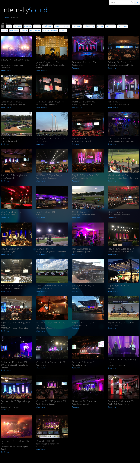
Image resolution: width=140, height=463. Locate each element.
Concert (37, 26)
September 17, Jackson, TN (14, 362)
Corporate (77, 26)
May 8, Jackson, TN (45, 212)
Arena (8, 26)
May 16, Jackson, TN (117, 212)
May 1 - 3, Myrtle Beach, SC (85, 175)
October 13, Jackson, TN (84, 362)
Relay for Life (35, 30)
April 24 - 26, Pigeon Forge (49, 175)
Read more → (6, 70)
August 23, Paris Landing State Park (15, 324)
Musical (4, 30)
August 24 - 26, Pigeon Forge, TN (50, 324)
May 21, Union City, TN (12, 248)
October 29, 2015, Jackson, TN (51, 401)
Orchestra (14, 30)
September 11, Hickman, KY (121, 322)
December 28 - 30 (45, 441)
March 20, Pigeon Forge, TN (50, 101)
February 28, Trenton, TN (13, 101)
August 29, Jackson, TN (83, 322)
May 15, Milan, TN (81, 212)
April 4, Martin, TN (116, 101)
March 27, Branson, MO (84, 101)
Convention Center (62, 26)
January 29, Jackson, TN (47, 62)
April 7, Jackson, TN (81, 138)
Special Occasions (50, 30)
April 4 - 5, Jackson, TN (11, 138)
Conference (47, 26)
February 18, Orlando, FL (120, 62)
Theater (63, 30)
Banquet (27, 26)
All (2, 26)
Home (7, 17)
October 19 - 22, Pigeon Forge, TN (122, 361)
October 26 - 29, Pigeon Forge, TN (15, 403)
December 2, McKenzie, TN (121, 401)
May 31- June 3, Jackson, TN (121, 248)
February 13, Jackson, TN (84, 62)
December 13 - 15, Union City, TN (15, 443)
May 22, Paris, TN (44, 248)
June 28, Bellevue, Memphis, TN (51, 285)
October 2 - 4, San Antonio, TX (50, 362)
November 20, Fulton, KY (84, 401)
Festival (100, 26)
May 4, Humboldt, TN (118, 175)
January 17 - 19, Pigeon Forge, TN (15, 61)
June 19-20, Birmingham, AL (14, 285)
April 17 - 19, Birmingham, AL (14, 175)
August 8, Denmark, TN (119, 285)
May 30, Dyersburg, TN (83, 248)
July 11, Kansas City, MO (83, 285)
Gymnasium (122, 26)
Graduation (110, 26)
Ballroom (17, 26)
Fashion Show (89, 26)
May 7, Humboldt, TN (11, 212)
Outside (24, 30)
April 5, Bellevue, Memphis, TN (50, 138)
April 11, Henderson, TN (119, 138)
